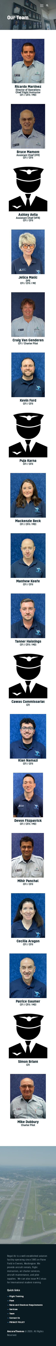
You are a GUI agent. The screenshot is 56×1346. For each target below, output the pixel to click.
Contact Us (14, 1318)
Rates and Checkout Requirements (26, 1305)
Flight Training (16, 1296)
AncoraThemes (15, 1331)
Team (12, 1313)
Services (13, 1309)
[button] (41, 5)
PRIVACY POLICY (17, 1322)
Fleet (11, 1300)
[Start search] (47, 5)
